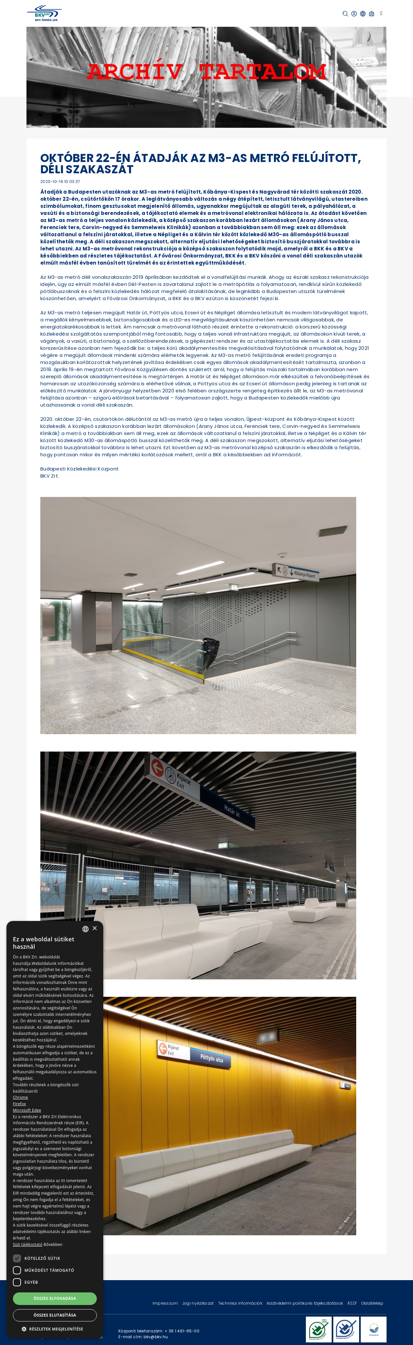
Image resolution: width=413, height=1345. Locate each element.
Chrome (20, 1097)
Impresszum (166, 1303)
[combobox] (85, 929)
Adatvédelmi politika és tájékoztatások (305, 1303)
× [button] (94, 928)
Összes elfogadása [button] (55, 1298)
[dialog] (54, 1130)
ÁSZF (352, 1303)
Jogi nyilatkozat (198, 1303)
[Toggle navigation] (381, 13)
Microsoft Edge (27, 1110)
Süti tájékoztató (27, 1244)
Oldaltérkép (372, 1303)
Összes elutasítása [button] (55, 1315)
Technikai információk (240, 1303)
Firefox (19, 1104)
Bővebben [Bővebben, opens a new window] (53, 1244)
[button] (345, 13)
